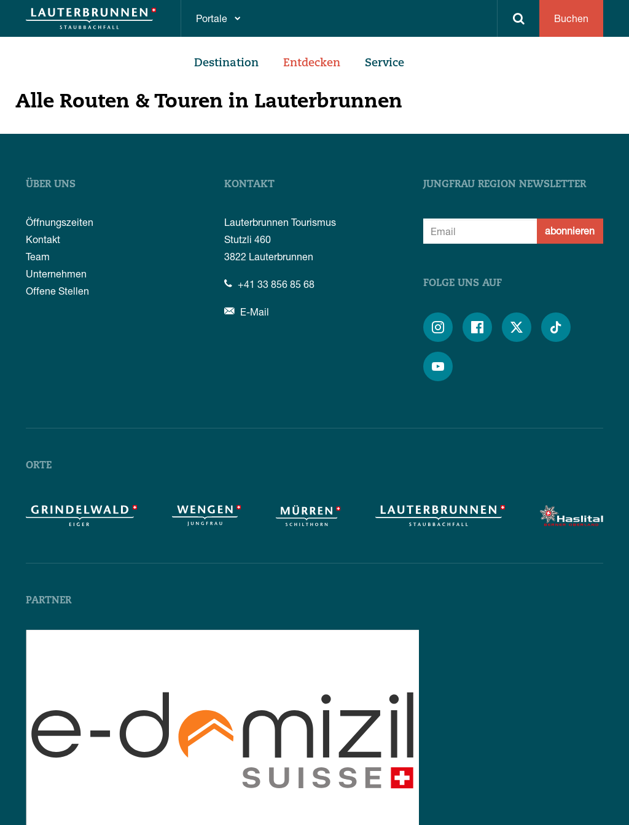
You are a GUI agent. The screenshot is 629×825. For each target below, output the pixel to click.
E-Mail (246, 311)
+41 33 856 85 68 (269, 284)
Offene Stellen (57, 290)
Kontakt (43, 239)
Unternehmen (56, 273)
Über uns (51, 185)
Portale (211, 18)
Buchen (571, 18)
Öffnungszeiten (59, 222)
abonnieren (570, 230)
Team (38, 256)
